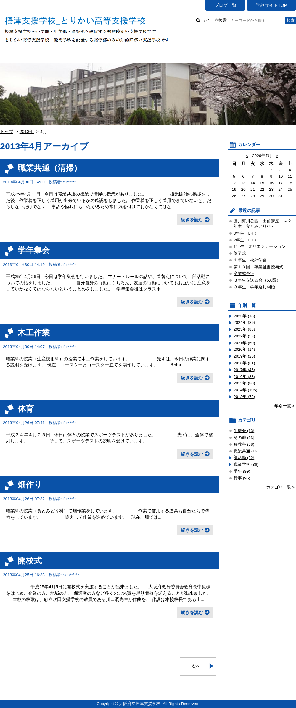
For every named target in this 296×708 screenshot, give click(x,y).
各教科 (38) (244, 444)
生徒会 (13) (244, 431)
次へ (196, 666)
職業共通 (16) (246, 451)
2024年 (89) (244, 322)
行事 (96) (242, 478)
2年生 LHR (245, 240)
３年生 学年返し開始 (254, 287)
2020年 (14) (244, 349)
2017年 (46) (244, 370)
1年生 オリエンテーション (260, 246)
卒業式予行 (244, 273)
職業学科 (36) (246, 464)
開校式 (30, 560)
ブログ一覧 (225, 5)
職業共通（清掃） (50, 167)
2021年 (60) (244, 343)
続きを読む (192, 219)
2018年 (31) (244, 363)
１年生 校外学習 (250, 260)
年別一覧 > (284, 406)
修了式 (240, 253)
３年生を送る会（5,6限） (257, 280)
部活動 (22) (244, 457)
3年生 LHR (245, 233)
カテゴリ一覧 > (280, 487)
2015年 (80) (244, 383)
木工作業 (34, 332)
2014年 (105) (245, 390)
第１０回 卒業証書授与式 (258, 267)
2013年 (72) (244, 397)
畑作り (30, 484)
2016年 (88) (244, 376)
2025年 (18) (244, 316)
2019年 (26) (244, 356)
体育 (26, 408)
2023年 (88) (244, 329)
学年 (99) (242, 471)
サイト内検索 (242, 20)
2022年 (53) (244, 336)
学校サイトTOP (271, 5)
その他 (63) (244, 437)
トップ (6, 131)
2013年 (27, 131)
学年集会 (34, 250)
